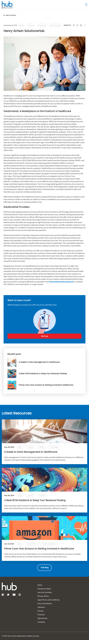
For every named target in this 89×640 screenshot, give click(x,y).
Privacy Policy (43, 596)
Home (39, 585)
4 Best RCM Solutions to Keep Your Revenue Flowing (35, 500)
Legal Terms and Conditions (48, 600)
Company (41, 622)
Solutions (41, 607)
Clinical (40, 611)
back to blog (11, 15)
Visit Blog (44, 567)
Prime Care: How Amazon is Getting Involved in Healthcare (39, 548)
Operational (42, 618)
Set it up (44, 336)
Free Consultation (44, 603)
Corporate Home (44, 589)
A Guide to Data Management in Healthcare (30, 452)
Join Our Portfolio (44, 592)
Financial (41, 614)
